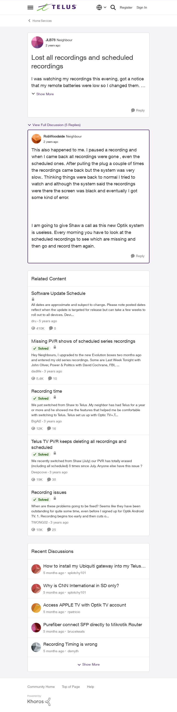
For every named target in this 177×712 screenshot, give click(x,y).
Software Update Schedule (58, 293)
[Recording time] (88, 409)
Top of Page (71, 686)
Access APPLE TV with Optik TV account (84, 604)
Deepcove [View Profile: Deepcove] (39, 472)
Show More (42, 94)
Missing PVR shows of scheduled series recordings (83, 341)
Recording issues (48, 492)
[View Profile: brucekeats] (36, 627)
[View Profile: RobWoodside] (36, 139)
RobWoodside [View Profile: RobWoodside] (54, 136)
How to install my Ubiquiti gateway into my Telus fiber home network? (92, 566)
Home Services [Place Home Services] (40, 20)
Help (90, 686)
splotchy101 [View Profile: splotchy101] (77, 573)
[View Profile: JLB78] (37, 42)
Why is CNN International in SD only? (81, 585)
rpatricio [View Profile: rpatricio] (74, 612)
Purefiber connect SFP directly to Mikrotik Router (92, 624)
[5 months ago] (53, 572)
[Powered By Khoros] (88, 700)
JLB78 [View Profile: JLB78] (50, 40)
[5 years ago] (47, 320)
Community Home (41, 686)
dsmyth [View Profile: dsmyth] (73, 651)
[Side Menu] (30, 7)
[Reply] (138, 110)
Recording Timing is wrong (70, 644)
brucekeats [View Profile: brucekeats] (76, 631)
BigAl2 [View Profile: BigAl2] (36, 421)
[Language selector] (101, 7)
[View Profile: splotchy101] (36, 569)
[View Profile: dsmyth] (36, 647)
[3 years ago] (52, 370)
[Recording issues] (88, 511)
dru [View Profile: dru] (33, 321)
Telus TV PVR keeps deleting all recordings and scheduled (78, 444)
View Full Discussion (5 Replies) (54, 125)
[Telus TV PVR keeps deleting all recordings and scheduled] (88, 463)
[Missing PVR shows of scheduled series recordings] (88, 359)
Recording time (46, 391)
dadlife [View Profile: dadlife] (36, 371)
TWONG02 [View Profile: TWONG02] (39, 522)
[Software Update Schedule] (88, 309)
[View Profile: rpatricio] (36, 608)
